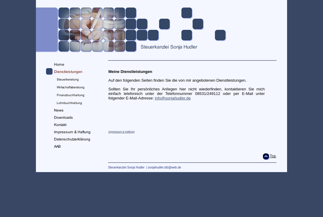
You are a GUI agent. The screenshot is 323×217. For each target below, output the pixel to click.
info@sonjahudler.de (173, 98)
